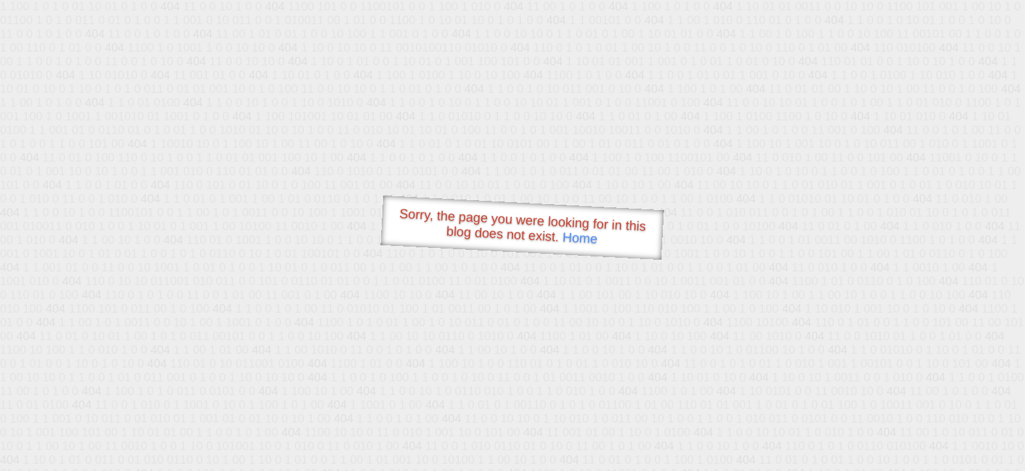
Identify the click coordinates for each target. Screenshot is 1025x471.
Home (579, 238)
